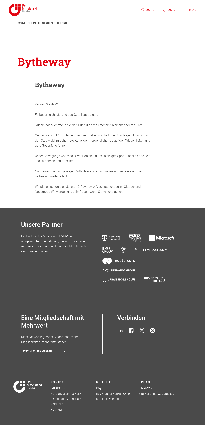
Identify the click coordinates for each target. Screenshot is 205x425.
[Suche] (147, 10)
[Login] (169, 10)
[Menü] (190, 10)
